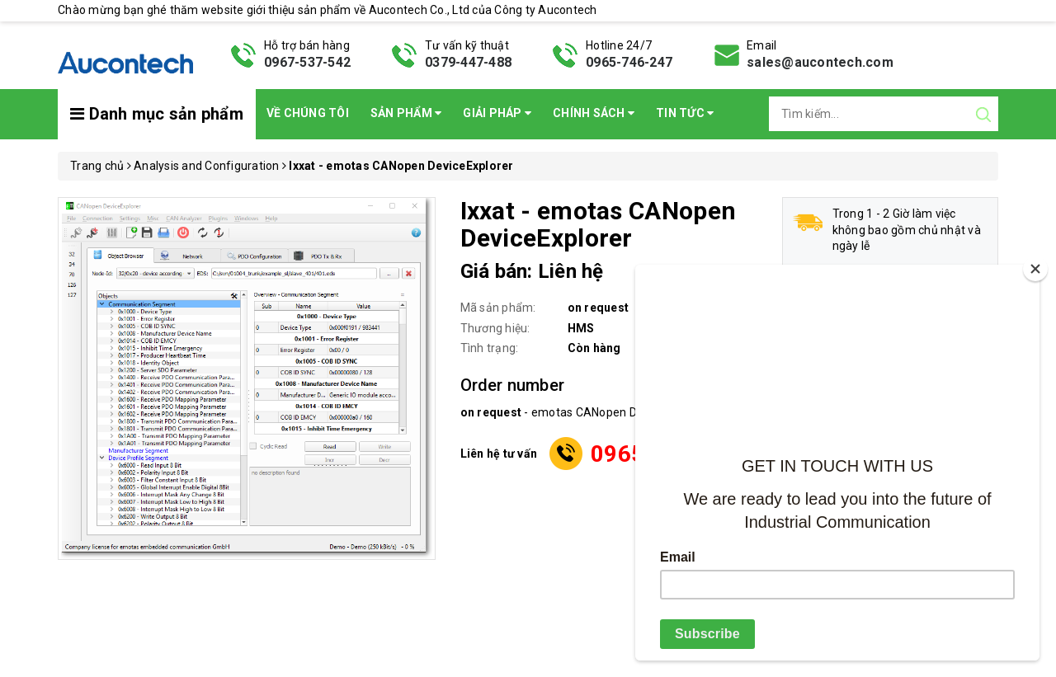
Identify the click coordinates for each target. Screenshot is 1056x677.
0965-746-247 (629, 62)
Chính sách (593, 113)
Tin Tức (685, 113)
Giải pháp (497, 113)
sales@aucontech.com (820, 62)
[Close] (1035, 268)
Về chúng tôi (307, 113)
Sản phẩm (406, 113)
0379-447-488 (468, 62)
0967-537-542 (307, 62)
